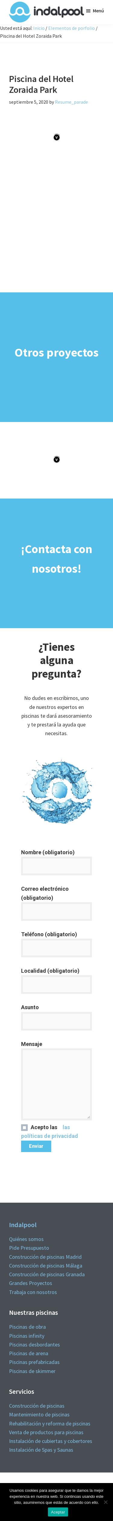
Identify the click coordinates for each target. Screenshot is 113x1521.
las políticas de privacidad (49, 1145)
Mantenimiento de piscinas (39, 1414)
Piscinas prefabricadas (34, 1362)
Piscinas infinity (26, 1335)
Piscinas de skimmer (32, 1371)
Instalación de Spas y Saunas (41, 1449)
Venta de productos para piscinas (46, 1432)
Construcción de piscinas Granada (47, 1274)
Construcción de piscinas (36, 1405)
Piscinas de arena (28, 1353)
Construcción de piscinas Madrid (45, 1256)
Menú (98, 11)
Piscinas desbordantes (34, 1344)
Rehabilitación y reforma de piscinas (49, 1423)
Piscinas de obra (27, 1326)
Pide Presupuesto (29, 1247)
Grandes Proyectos (30, 1283)
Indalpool (22, 1224)
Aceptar (58, 1512)
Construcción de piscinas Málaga (45, 1265)
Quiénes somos (26, 1239)
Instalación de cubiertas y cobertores (50, 1441)
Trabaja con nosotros (33, 1292)
